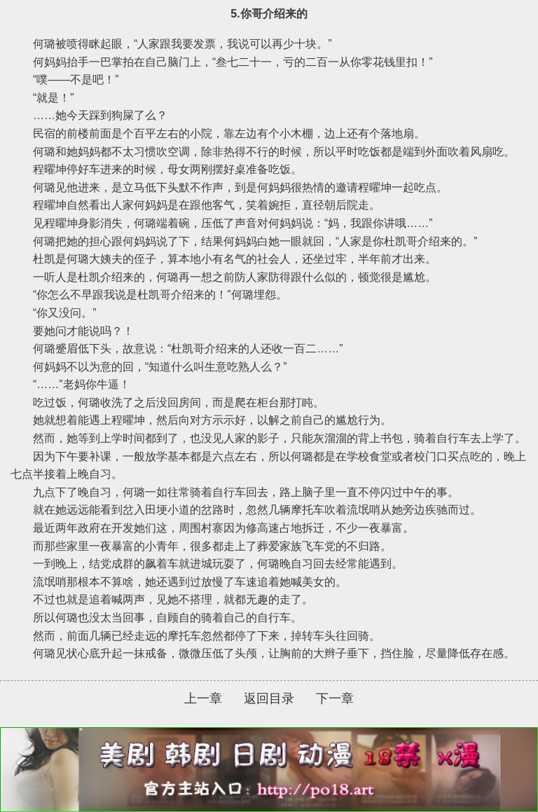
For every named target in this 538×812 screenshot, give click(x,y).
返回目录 (269, 698)
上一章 (203, 698)
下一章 (335, 698)
